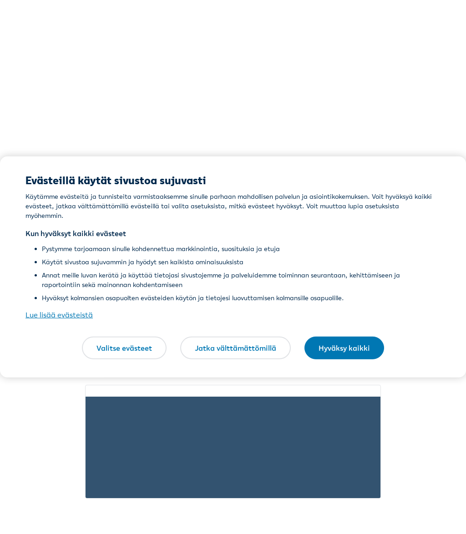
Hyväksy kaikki (344, 347)
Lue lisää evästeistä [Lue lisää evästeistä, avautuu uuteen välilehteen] (59, 314)
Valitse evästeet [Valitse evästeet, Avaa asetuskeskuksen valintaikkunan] (124, 347)
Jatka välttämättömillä (235, 347)
